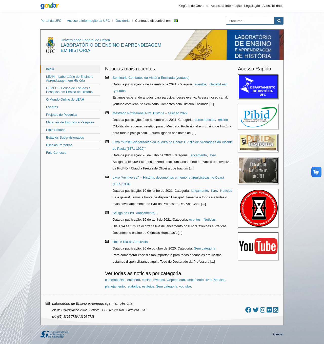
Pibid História (56, 130)
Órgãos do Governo (193, 6)
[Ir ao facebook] (248, 310)
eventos (200, 84)
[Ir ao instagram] (262, 310)
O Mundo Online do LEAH (65, 99)
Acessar (278, 334)
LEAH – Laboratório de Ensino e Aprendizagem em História (69, 78)
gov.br (49, 6)
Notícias (226, 191)
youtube (120, 91)
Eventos (52, 107)
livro (213, 155)
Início (50, 69)
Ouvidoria (122, 21)
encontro (133, 280)
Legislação (252, 6)
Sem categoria (204, 248)
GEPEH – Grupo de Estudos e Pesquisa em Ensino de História (69, 90)
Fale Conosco (56, 153)
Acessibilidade (273, 6)
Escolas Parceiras (59, 145)
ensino (223, 120)
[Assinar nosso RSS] (275, 310)
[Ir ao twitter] (256, 310)
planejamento (115, 286)
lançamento (198, 155)
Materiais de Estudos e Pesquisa (70, 122)
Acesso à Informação (226, 6)
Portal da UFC (50, 21)
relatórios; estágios (140, 286)
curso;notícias (205, 120)
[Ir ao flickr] (269, 310)
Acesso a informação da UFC (88, 21)
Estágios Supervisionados (65, 137)
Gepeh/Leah (218, 84)
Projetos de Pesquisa (61, 115)
